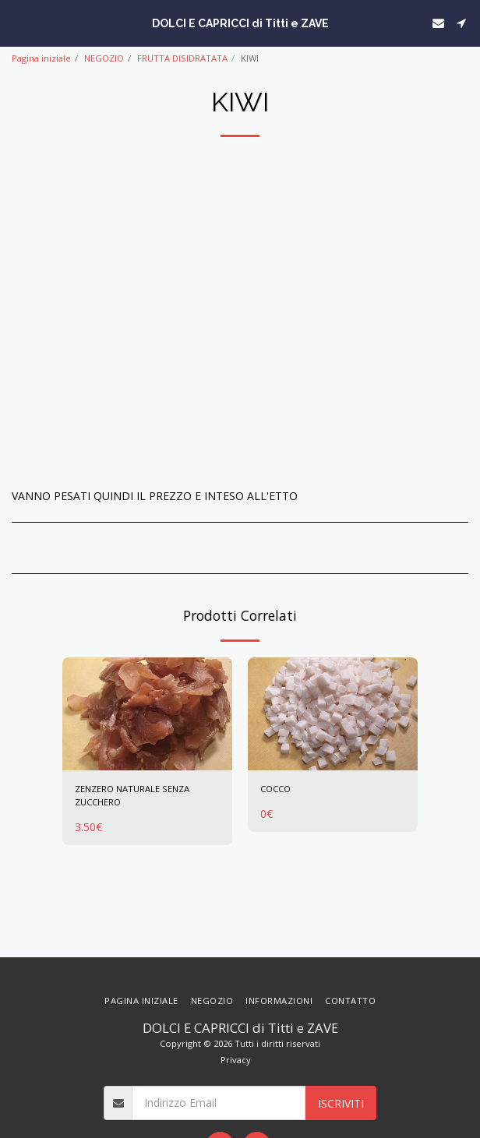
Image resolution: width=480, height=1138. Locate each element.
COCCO (275, 788)
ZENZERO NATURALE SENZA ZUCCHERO (132, 795)
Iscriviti (341, 1103)
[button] (17, 22)
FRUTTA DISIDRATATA (182, 58)
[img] (147, 713)
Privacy (236, 1060)
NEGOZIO (104, 58)
